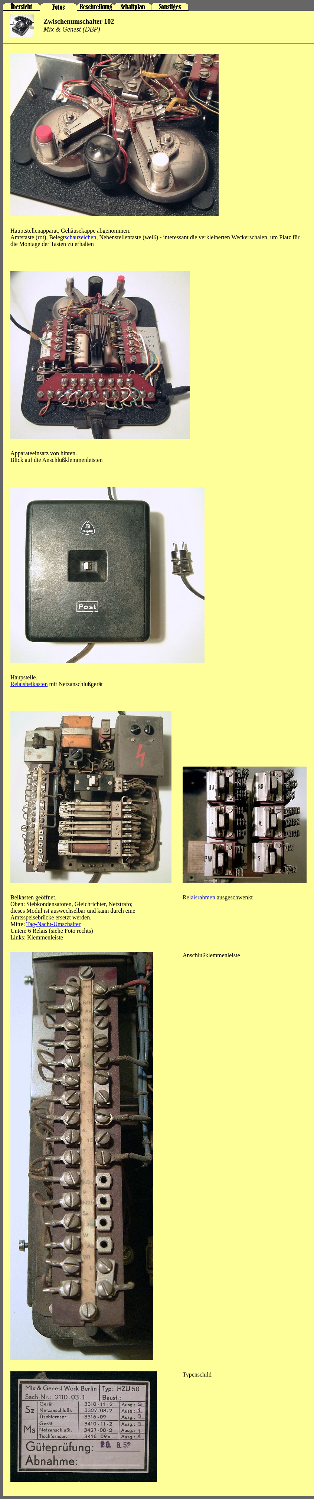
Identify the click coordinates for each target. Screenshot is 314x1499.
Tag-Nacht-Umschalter (53, 924)
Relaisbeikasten (29, 684)
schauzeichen (80, 237)
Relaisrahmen (199, 897)
